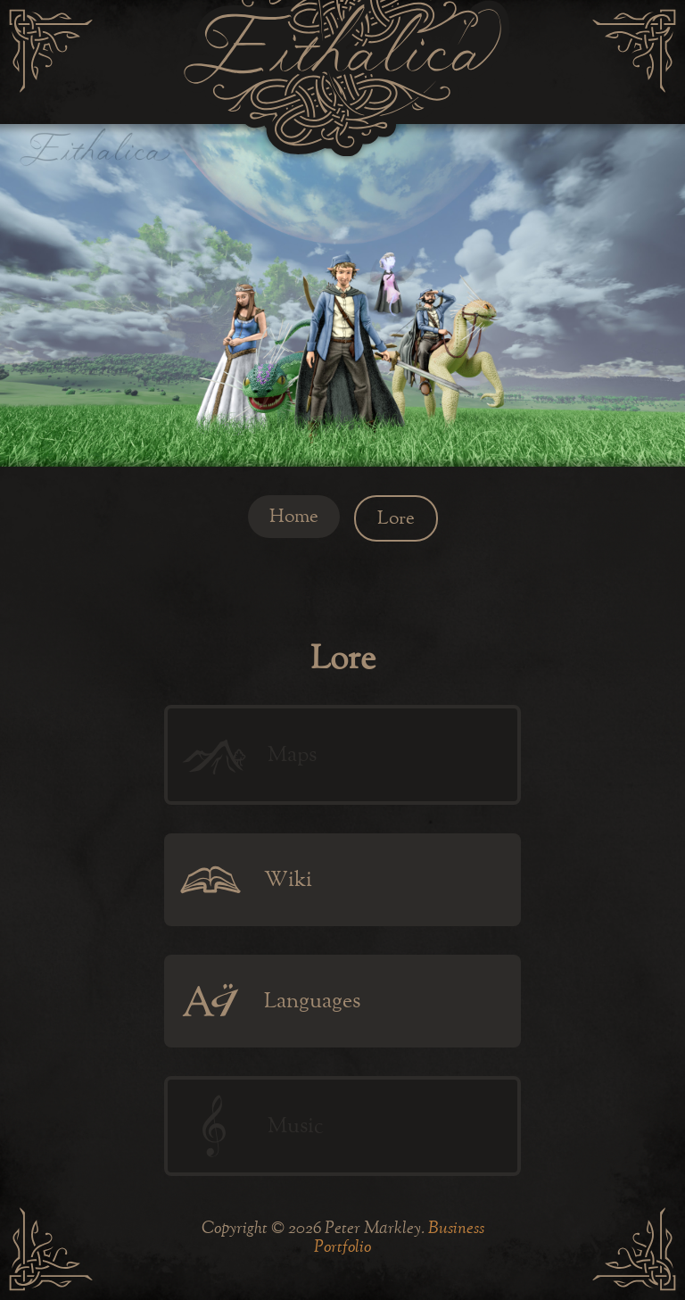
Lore (396, 518)
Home (293, 516)
